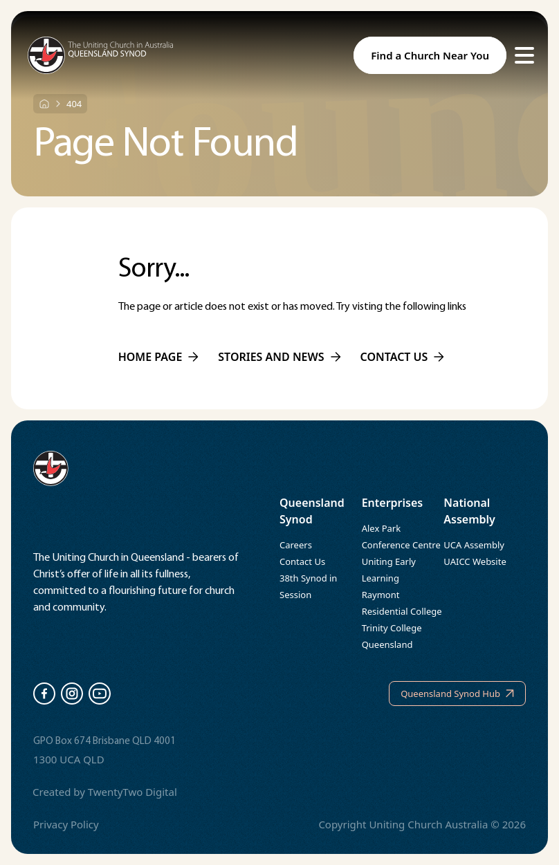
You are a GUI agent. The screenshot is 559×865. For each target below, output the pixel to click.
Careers (296, 545)
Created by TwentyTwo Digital (105, 792)
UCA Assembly (473, 545)
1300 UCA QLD (68, 759)
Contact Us (302, 561)
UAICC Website (474, 561)
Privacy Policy (66, 824)
